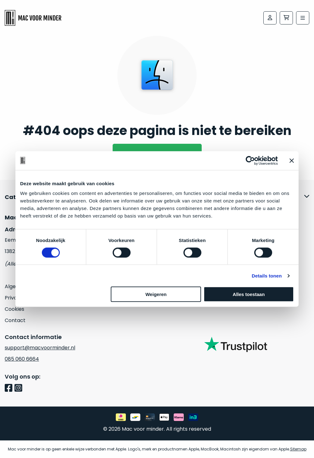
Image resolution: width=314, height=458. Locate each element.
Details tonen (267, 275)
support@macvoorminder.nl (40, 347)
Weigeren (155, 294)
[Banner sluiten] (291, 160)
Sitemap (298, 449)
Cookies (14, 309)
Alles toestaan (249, 294)
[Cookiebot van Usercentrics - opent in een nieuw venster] (250, 160)
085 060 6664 (22, 359)
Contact (15, 320)
